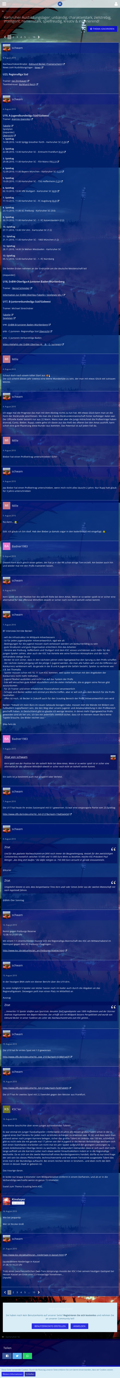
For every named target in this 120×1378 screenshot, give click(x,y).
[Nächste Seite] (39, 37)
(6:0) (54, 191)
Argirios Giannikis (21, 119)
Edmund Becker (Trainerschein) (45, 64)
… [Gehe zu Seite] (29, 37)
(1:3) (64, 142)
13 (34, 37)
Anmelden (79, 1326)
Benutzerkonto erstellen (50, 1326)
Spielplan (8, 318)
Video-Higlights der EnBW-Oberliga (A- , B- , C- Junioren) (32, 344)
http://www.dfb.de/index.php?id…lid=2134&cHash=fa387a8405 (35, 1087)
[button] (4, 3)
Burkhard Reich (27, 84)
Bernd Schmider (20, 288)
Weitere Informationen (12, 1374)
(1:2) (58, 181)
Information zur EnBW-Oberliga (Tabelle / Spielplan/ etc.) (32, 294)
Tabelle (6, 125)
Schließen (30, 1374)
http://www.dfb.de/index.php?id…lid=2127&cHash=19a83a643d (36, 814)
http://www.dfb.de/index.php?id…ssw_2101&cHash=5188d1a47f (36, 1056)
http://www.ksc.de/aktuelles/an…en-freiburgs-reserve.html (33, 950)
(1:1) (54, 161)
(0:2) (61, 151)
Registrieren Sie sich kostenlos (79, 1315)
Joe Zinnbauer (19, 80)
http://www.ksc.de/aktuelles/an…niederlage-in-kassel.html (33, 1254)
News (37, 67)
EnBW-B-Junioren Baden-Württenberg (28, 324)
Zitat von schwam (16, 757)
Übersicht (8, 135)
